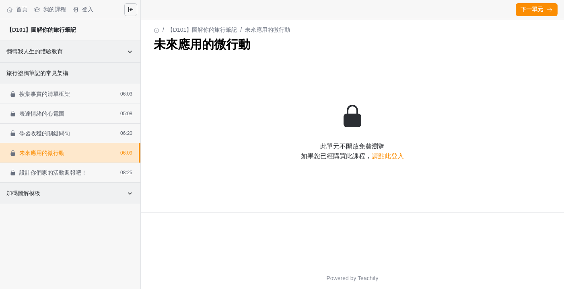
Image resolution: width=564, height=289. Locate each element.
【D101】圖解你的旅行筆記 (41, 29)
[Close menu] (130, 9)
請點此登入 (388, 156)
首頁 (16, 9)
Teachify (368, 278)
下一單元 (537, 9)
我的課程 (50, 9)
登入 (82, 9)
